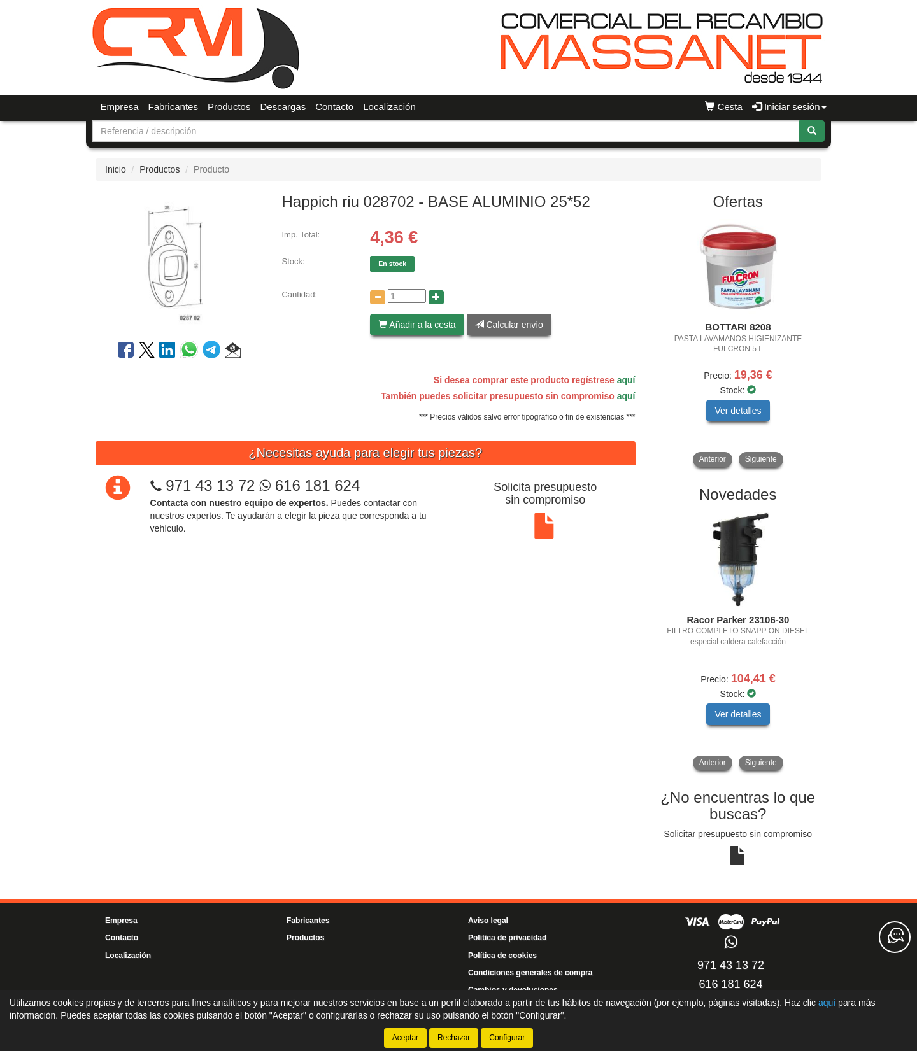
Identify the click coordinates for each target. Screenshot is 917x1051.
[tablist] (738, 343)
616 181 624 (309, 485)
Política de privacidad (507, 937)
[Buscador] (446, 131)
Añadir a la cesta (416, 325)
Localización (389, 106)
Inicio (115, 169)
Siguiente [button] (761, 459)
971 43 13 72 (210, 485)
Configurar (507, 1037)
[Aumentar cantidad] (436, 297)
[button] (233, 352)
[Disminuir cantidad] (377, 297)
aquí (626, 380)
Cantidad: (299, 294)
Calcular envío (509, 325)
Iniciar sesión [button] (789, 106)
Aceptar (405, 1037)
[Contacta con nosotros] (895, 937)
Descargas (283, 106)
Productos (229, 106)
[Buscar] (812, 131)
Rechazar (453, 1037)
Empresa (120, 106)
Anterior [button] (712, 459)
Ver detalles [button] (737, 411)
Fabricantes (173, 106)
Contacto (334, 106)
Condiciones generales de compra (530, 972)
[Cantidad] (407, 296)
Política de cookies (502, 955)
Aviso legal (488, 920)
